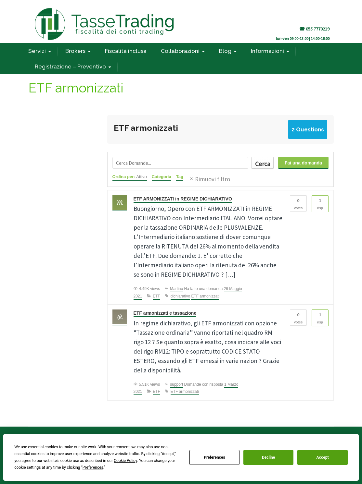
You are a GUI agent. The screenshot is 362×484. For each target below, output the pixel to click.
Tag (179, 176)
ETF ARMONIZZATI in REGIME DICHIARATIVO (183, 198)
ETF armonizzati (205, 296)
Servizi (37, 51)
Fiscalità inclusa (126, 51)
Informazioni (267, 51)
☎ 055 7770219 (314, 29)
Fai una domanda (303, 162)
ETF (156, 296)
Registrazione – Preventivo (70, 66)
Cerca (262, 164)
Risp (320, 203)
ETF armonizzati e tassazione (165, 313)
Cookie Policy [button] (125, 460)
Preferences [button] (93, 467)
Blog (225, 51)
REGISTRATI (295, 47)
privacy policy (318, 47)
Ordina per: (129, 176)
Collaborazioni (180, 51)
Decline (268, 457)
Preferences (214, 457)
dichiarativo (180, 296)
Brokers (75, 51)
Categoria (161, 176)
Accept (323, 457)
